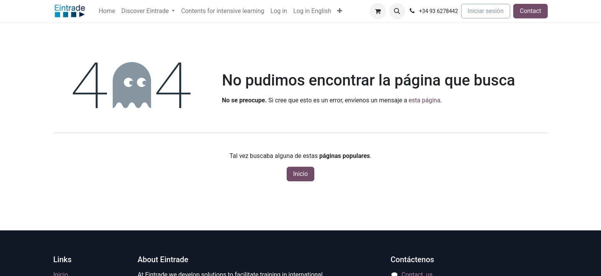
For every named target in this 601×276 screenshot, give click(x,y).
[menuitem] (106, 11)
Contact (530, 11)
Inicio (300, 173)
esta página (424, 100)
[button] (397, 11)
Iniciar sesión (486, 11)
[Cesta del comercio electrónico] (378, 11)
